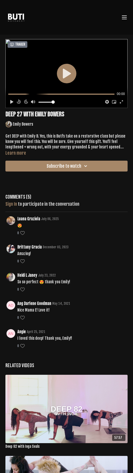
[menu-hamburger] (124, 17)
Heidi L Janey (27, 275)
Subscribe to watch (68, 166)
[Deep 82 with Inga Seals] (66, 446)
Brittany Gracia (29, 247)
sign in (11, 204)
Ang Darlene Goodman (34, 303)
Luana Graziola (28, 219)
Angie (21, 331)
